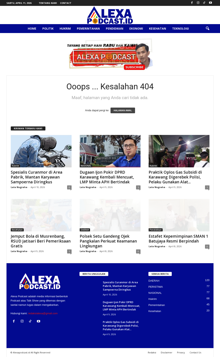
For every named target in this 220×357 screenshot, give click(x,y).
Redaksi (152, 352)
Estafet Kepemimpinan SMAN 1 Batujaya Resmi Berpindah (178, 239)
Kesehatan (157, 28)
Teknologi (180, 28)
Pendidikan (114, 28)
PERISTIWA (155, 286)
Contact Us (195, 352)
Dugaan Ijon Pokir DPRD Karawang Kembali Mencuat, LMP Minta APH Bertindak (107, 177)
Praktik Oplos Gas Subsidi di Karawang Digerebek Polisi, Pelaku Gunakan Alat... (175, 177)
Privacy (181, 352)
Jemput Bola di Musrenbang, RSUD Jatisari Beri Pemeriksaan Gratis (41, 241)
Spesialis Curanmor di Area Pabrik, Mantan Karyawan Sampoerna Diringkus (36, 177)
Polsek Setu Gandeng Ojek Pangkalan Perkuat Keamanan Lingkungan (108, 241)
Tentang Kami (48, 2)
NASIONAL (86, 165)
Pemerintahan (88, 28)
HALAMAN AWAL (123, 110)
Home (32, 28)
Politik (48, 28)
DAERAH (85, 229)
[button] (207, 28)
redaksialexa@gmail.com (43, 313)
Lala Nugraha (19, 187)
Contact (65, 2)
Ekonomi (136, 28)
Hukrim (65, 28)
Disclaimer (166, 352)
